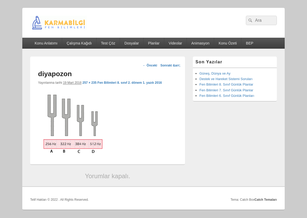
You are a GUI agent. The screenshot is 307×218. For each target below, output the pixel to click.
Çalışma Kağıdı (79, 43)
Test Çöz (108, 43)
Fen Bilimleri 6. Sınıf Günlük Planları (226, 96)
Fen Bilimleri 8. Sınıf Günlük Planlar (226, 84)
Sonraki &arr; (170, 65)
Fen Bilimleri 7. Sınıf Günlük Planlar (226, 90)
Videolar (175, 43)
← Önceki (149, 65)
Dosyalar (131, 43)
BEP (249, 43)
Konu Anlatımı (46, 43)
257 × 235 (89, 83)
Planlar (154, 43)
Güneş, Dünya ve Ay (214, 73)
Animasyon (200, 43)
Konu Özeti (228, 43)
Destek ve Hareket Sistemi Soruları (225, 79)
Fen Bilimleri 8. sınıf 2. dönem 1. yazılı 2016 (129, 83)
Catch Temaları (266, 200)
